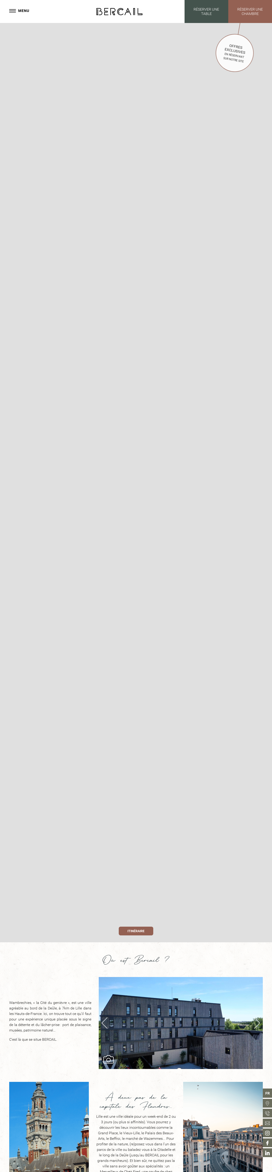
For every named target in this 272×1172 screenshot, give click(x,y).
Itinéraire (136, 931)
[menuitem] (267, 1103)
